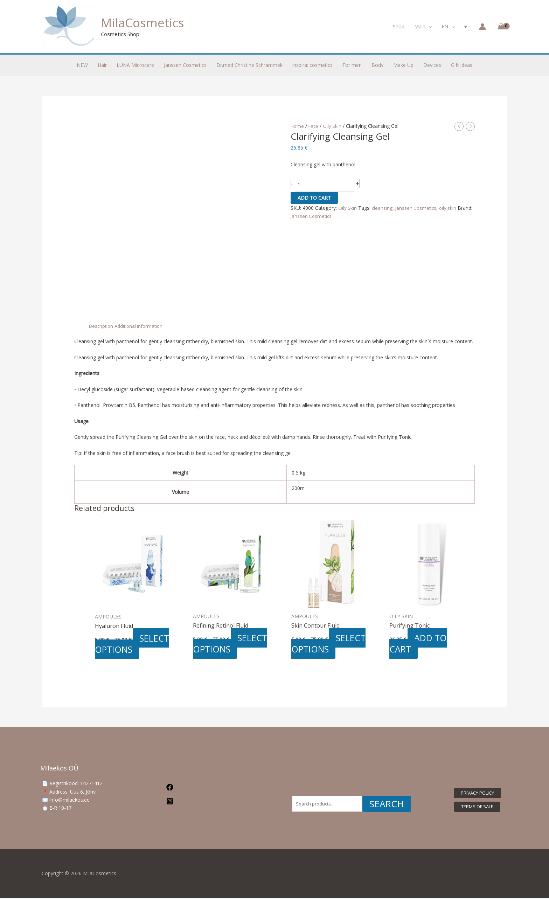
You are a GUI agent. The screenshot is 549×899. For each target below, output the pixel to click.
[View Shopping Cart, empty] (500, 26)
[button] (423, 26)
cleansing (382, 208)
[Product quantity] (324, 185)
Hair (102, 65)
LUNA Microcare (135, 65)
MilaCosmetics (142, 22)
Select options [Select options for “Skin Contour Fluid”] (329, 643)
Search (386, 804)
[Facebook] (208, 788)
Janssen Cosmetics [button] (185, 65)
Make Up (403, 65)
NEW (82, 65)
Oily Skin (334, 126)
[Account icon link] (482, 26)
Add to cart (314, 198)
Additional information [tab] (141, 326)
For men (352, 65)
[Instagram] (208, 802)
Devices (432, 65)
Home (298, 126)
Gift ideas (461, 65)
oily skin (450, 208)
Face (314, 126)
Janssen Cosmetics (417, 208)
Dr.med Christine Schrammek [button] (249, 65)
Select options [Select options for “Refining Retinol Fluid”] (231, 643)
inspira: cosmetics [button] (312, 65)
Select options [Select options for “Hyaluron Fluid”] (133, 644)
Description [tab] (102, 326)
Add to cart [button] (419, 643)
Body (377, 65)
